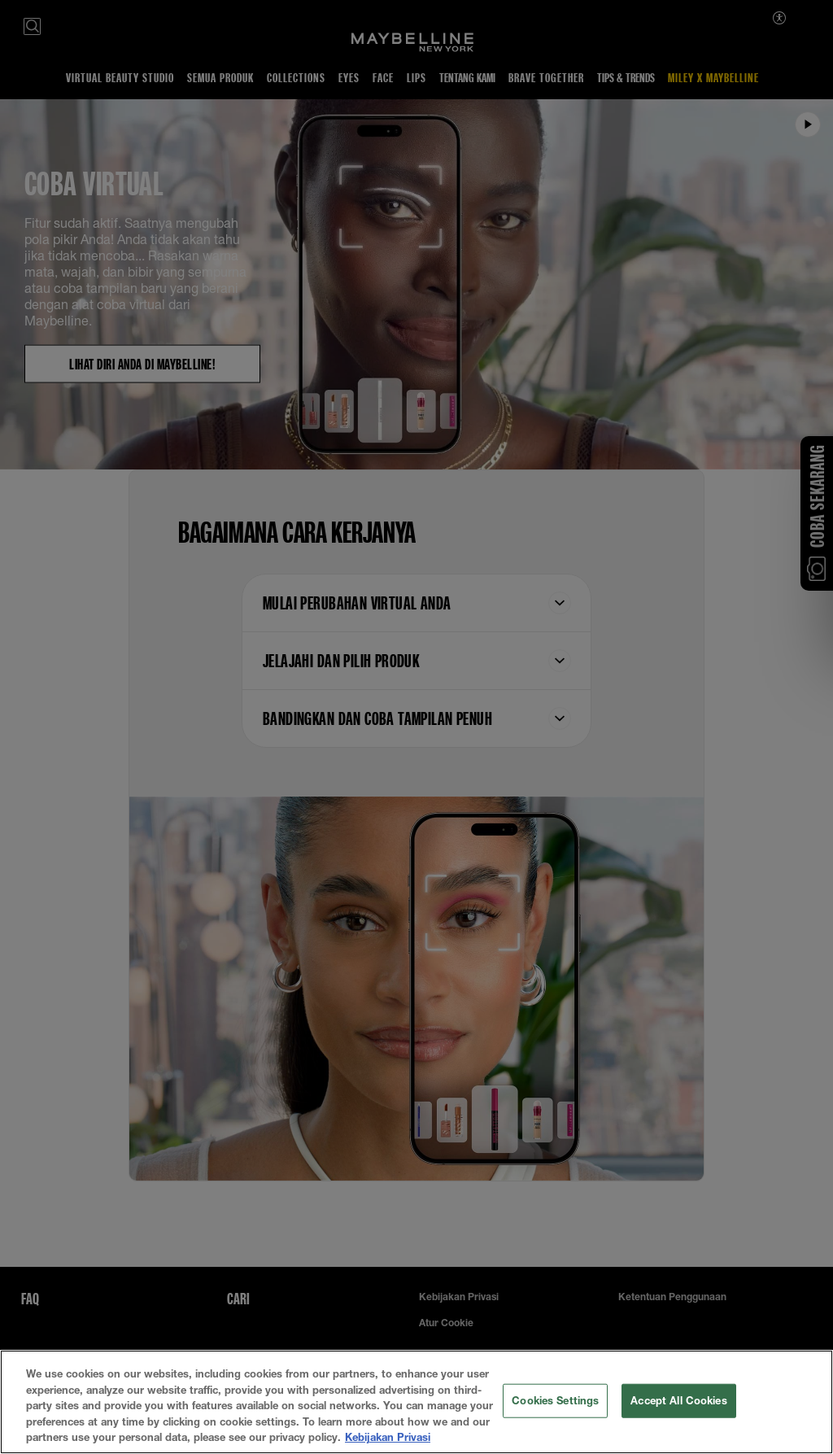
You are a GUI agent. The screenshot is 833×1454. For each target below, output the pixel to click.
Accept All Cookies (678, 1401)
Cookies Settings (555, 1401)
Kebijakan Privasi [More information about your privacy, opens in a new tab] (387, 1438)
